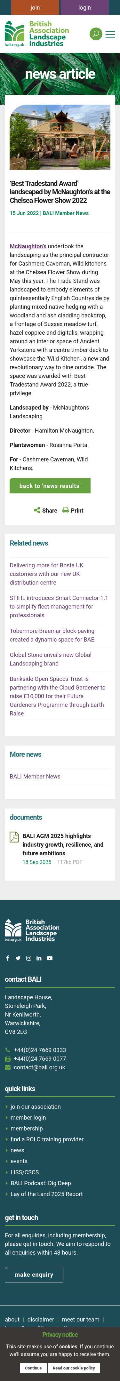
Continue (33, 1368)
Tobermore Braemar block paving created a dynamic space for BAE (52, 635)
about (12, 1319)
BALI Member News (35, 776)
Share (49, 510)
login (84, 7)
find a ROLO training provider (47, 1139)
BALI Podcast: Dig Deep (41, 1183)
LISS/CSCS (25, 1172)
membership (27, 1128)
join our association (36, 1106)
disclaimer (41, 1319)
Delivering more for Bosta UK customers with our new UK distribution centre (46, 574)
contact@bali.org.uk (39, 1067)
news (17, 1150)
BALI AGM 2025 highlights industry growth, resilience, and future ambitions (62, 845)
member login (28, 1117)
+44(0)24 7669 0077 (40, 1058)
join (35, 7)
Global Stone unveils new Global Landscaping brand (50, 659)
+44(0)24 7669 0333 (40, 1050)
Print (77, 510)
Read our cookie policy (74, 1368)
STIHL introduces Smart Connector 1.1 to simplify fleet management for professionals (59, 607)
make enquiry (34, 1274)
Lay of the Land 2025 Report (47, 1194)
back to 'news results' (50, 486)
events (19, 1161)
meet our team (81, 1319)
